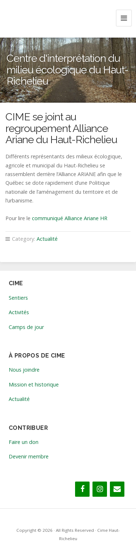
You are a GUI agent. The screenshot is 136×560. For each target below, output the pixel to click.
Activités (19, 312)
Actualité (47, 238)
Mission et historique (34, 384)
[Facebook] (82, 489)
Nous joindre (24, 369)
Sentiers (18, 297)
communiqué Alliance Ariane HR (69, 218)
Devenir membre (29, 456)
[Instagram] (99, 489)
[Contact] (117, 489)
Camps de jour (26, 327)
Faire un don (23, 442)
